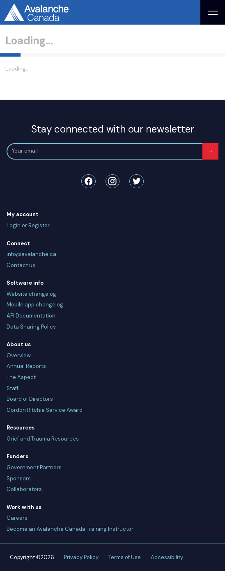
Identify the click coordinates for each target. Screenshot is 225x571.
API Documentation (31, 315)
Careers (17, 517)
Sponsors (19, 478)
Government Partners (34, 467)
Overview (19, 355)
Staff (12, 388)
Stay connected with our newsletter (112, 129)
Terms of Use (124, 557)
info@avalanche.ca (31, 254)
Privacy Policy (81, 557)
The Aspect (21, 377)
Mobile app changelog (35, 304)
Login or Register (28, 225)
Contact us (21, 265)
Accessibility (167, 557)
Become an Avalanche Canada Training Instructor (70, 528)
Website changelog (31, 293)
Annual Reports (26, 366)
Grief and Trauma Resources (43, 438)
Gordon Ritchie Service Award (45, 410)
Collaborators (24, 489)
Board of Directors (30, 398)
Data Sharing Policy (31, 326)
